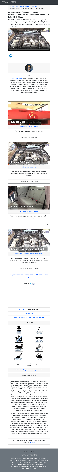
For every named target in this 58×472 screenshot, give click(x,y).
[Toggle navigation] (54, 2)
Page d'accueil (14, 6)
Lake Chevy (22, 309)
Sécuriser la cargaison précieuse (29, 211)
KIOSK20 (32, 442)
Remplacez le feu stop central (29, 126)
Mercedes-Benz (24, 6)
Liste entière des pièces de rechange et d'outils (29, 370)
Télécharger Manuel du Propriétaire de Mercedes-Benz (29, 317)
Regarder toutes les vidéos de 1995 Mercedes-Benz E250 (29, 276)
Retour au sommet (29, 451)
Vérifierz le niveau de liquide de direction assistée (29, 254)
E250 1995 (34, 6)
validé (12, 56)
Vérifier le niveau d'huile (29, 167)
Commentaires (29, 313)
